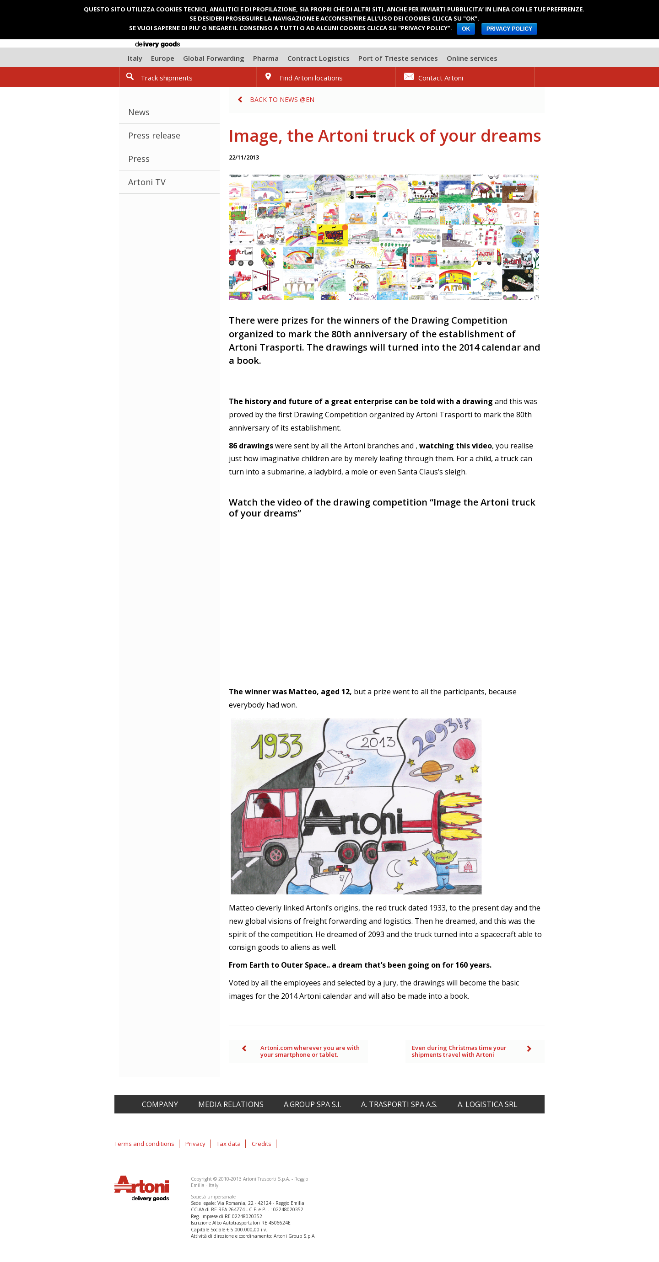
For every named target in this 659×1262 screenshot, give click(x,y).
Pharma (266, 58)
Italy (135, 58)
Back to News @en (282, 99)
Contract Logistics (318, 58)
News (139, 111)
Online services (472, 58)
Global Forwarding (213, 58)
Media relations (231, 1104)
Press (139, 158)
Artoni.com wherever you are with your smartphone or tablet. (310, 1051)
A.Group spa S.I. (312, 1104)
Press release (154, 135)
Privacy (195, 1144)
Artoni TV (147, 181)
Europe (162, 58)
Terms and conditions (144, 1144)
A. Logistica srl (488, 1104)
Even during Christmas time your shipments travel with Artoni (459, 1051)
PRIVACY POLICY (509, 29)
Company (160, 1104)
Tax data (228, 1144)
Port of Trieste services (398, 58)
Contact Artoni (440, 77)
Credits (261, 1144)
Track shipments (166, 77)
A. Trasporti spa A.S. (399, 1104)
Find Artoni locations (311, 77)
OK (466, 29)
